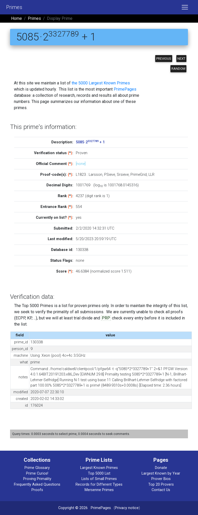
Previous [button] (163, 58)
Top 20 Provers (161, 484)
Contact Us (161, 490)
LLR (151, 174)
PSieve (109, 174)
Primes (14, 7)
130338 (82, 250)
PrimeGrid (138, 174)
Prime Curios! (37, 473)
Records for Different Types (99, 484)
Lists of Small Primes (99, 479)
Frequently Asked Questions (37, 484)
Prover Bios (161, 479)
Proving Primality (37, 479)
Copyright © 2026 (73, 508)
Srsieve (123, 174)
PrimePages (125, 89)
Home (16, 18)
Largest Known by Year (161, 473)
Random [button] (178, 69)
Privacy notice (127, 508)
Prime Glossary (37, 468)
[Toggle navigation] (185, 7)
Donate (161, 468)
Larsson (95, 174)
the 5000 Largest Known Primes (101, 83)
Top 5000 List (99, 473)
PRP (106, 318)
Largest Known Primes (99, 468)
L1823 (81, 174)
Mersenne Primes (99, 490)
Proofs (37, 490)
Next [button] (181, 58)
